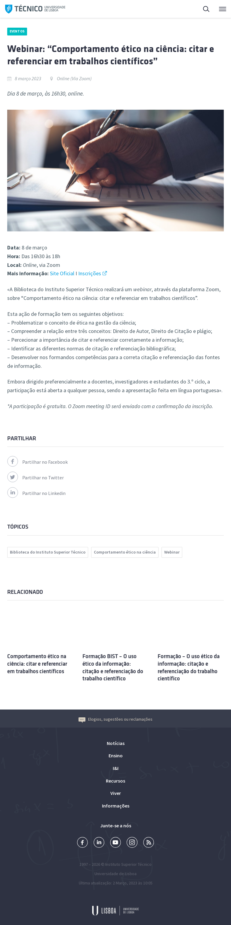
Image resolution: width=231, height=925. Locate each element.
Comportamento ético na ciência (125, 552)
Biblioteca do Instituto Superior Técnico (47, 552)
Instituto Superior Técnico (128, 864)
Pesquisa (206, 10)
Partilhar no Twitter (35, 478)
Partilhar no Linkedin (36, 493)
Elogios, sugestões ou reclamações (115, 719)
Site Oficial (62, 273)
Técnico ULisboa (35, 9)
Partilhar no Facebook (37, 462)
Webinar (172, 552)
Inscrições (89, 273)
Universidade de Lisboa (115, 873)
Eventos (17, 31)
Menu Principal (222, 11)
